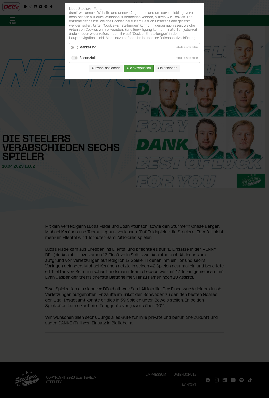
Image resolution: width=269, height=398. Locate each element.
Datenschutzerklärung (178, 38)
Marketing (87, 47)
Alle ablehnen (167, 68)
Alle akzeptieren (139, 68)
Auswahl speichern (106, 68)
